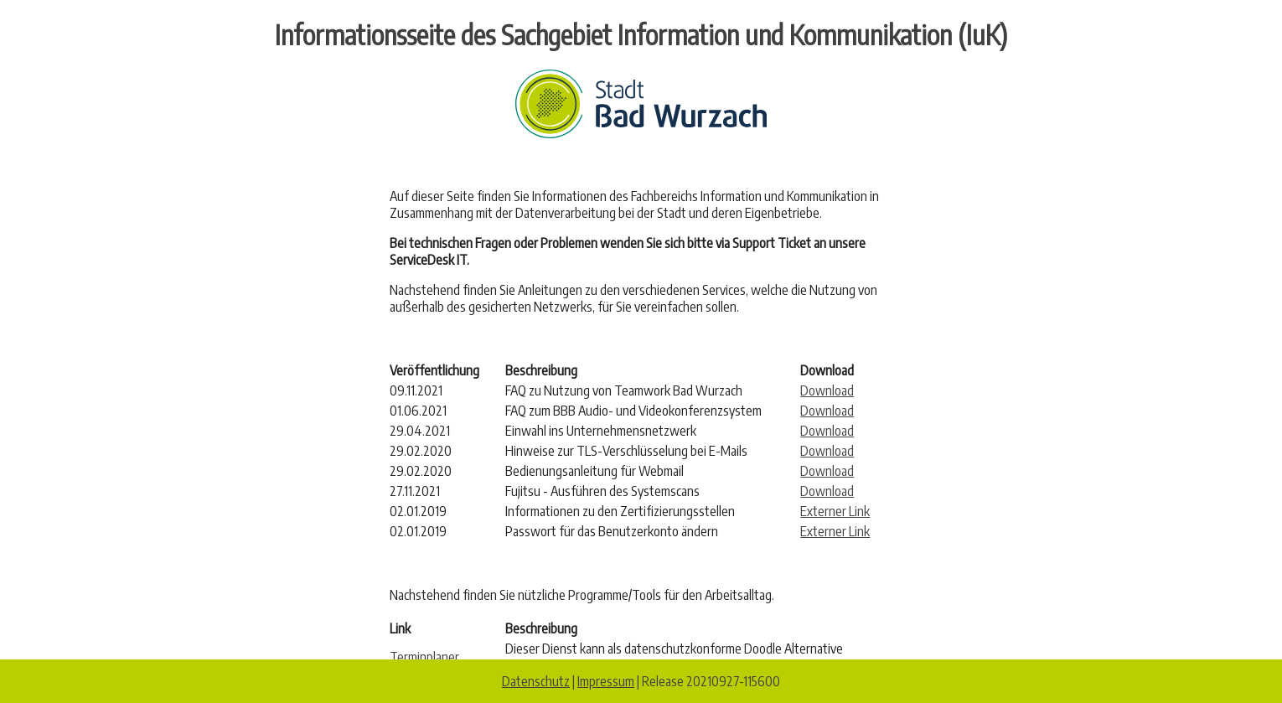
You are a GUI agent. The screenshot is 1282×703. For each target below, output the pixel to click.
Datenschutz (536, 681)
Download (827, 390)
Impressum (605, 681)
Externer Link (835, 511)
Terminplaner (424, 657)
